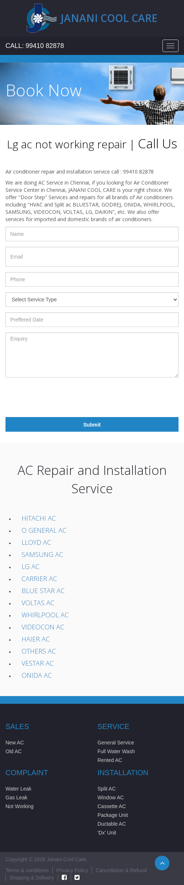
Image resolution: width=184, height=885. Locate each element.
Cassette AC (111, 806)
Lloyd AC (36, 542)
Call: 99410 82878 (34, 45)
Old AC (13, 751)
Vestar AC (38, 663)
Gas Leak (16, 797)
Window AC (110, 797)
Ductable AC (111, 824)
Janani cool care (109, 18)
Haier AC (36, 639)
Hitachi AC (39, 518)
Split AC (106, 789)
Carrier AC (39, 578)
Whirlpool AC (45, 614)
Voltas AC (38, 602)
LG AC (30, 566)
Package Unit (112, 815)
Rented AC (109, 760)
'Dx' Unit (106, 833)
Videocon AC (43, 626)
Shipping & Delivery (31, 878)
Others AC (39, 651)
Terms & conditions (27, 870)
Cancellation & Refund (121, 870)
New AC (14, 742)
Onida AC (37, 675)
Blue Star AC (43, 590)
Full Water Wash (116, 751)
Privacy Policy (72, 870)
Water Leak (18, 789)
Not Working (19, 806)
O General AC (44, 530)
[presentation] (60, 397)
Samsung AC (42, 554)
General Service (115, 742)
